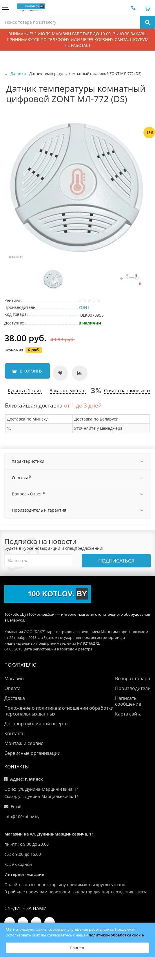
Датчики (18, 73)
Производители (133, 688)
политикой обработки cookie (116, 935)
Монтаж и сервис (23, 743)
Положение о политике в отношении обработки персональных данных (59, 711)
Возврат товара (132, 678)
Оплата (12, 688)
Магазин (14, 678)
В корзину (27, 371)
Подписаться (116, 560)
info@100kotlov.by (21, 816)
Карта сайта (128, 714)
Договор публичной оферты (36, 723)
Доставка (14, 698)
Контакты (14, 733)
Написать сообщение (128, 701)
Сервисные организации (32, 753)
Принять (77, 947)
